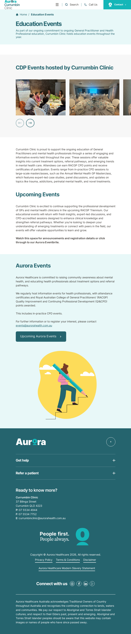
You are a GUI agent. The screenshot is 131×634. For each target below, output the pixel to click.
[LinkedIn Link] (85, 583)
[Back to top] (110, 441)
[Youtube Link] (92, 583)
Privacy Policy (43, 559)
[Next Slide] (30, 123)
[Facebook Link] (78, 583)
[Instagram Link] (72, 583)
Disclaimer (89, 559)
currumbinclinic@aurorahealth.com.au (42, 518)
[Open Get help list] (65, 460)
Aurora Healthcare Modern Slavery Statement (67, 568)
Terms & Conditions (68, 559)
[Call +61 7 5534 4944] (90, 4)
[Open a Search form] (71, 4)
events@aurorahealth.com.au (34, 325)
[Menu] (57, 4)
